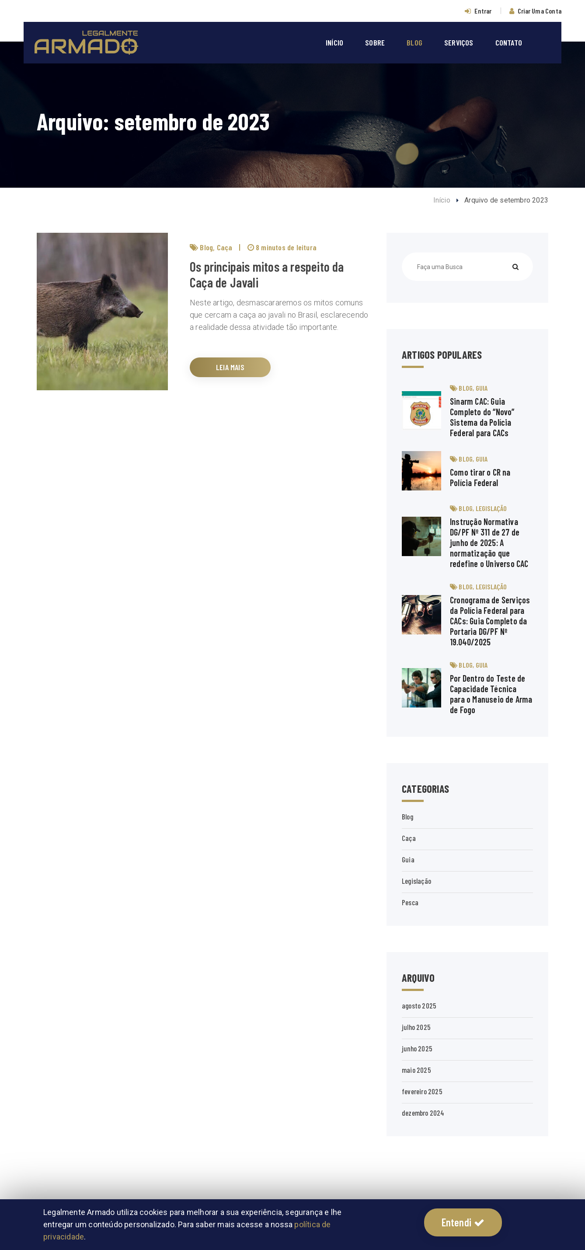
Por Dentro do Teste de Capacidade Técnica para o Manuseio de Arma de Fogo (491, 694)
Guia (482, 388)
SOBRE (375, 42)
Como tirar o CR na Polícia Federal (480, 477)
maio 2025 (416, 1069)
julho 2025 (416, 1026)
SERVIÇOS (459, 42)
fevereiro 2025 (422, 1091)
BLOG (414, 42)
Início (441, 200)
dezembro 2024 (423, 1112)
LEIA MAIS (230, 367)
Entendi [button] (463, 1222)
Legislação (491, 508)
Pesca (410, 902)
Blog (206, 247)
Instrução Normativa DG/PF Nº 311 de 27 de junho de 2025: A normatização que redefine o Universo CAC (489, 542)
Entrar (482, 11)
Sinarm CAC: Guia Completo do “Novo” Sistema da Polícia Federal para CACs (482, 417)
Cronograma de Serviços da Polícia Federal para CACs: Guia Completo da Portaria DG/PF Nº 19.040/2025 (490, 621)
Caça (225, 247)
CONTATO (508, 42)
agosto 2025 (419, 1005)
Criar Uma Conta (539, 11)
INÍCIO (334, 42)
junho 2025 (417, 1048)
